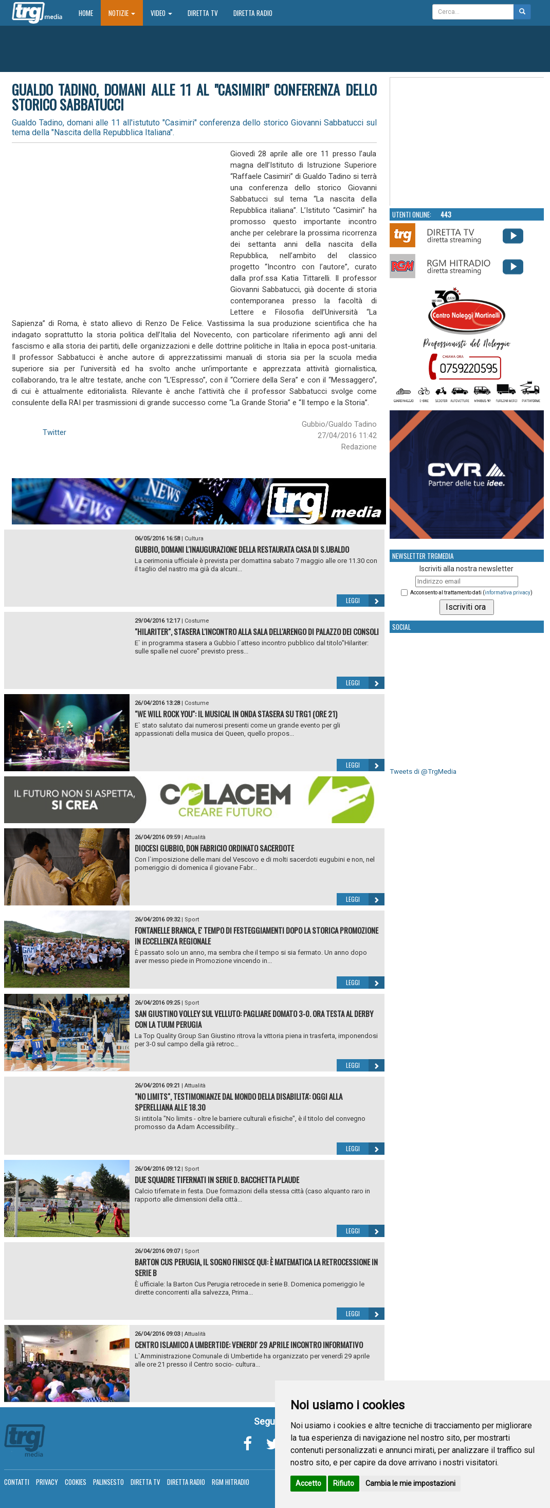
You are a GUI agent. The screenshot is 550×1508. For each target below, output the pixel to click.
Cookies (75, 1482)
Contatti (16, 1482)
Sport (192, 919)
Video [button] (161, 13)
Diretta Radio (252, 13)
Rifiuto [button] (343, 1483)
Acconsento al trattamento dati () (471, 592)
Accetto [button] (308, 1483)
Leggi (365, 600)
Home (90, 12)
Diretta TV (203, 13)
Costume (197, 620)
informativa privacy (507, 592)
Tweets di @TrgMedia (423, 771)
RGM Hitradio (230, 1482)
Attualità (195, 837)
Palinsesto (108, 1482)
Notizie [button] (121, 13)
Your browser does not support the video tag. (467, 142)
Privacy (47, 1482)
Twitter (54, 432)
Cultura (194, 538)
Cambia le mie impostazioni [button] (410, 1483)
